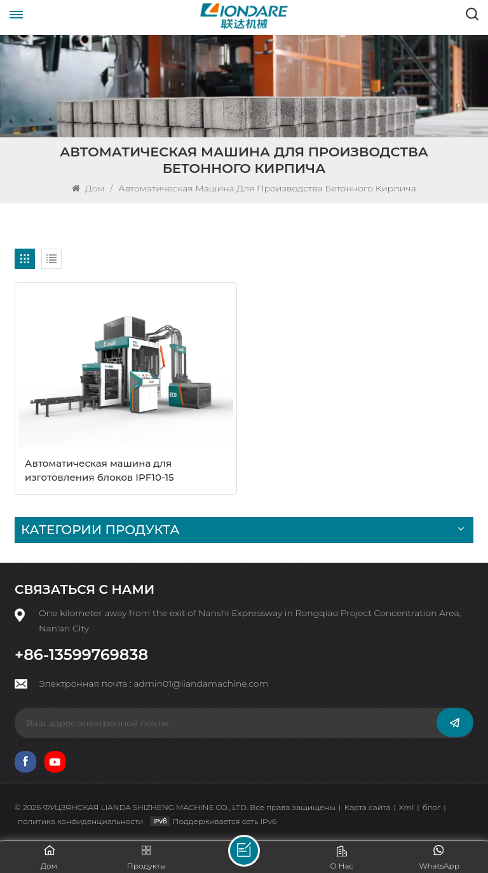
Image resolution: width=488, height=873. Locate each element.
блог (432, 807)
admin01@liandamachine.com (200, 683)
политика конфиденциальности (81, 821)
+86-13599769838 (81, 655)
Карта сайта (367, 807)
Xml (406, 807)
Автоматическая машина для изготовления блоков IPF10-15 (99, 470)
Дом (89, 188)
